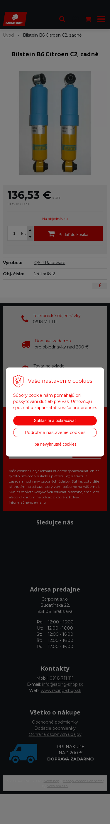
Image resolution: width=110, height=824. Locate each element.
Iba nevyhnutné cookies (55, 444)
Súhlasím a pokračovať (55, 420)
